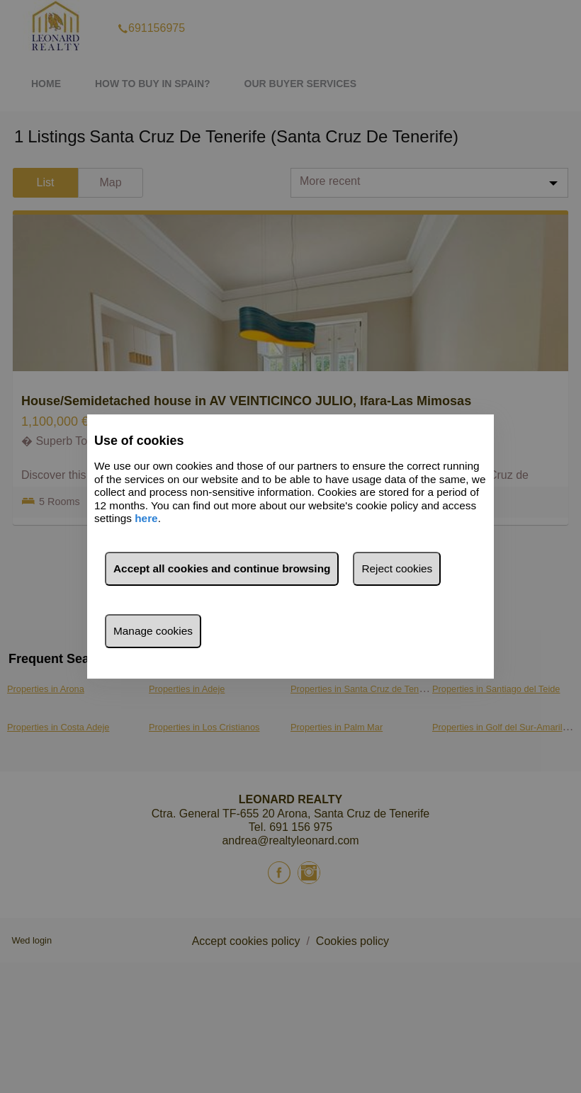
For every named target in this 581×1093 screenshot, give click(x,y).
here (146, 518)
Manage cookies (153, 631)
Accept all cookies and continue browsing (221, 568)
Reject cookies (396, 568)
